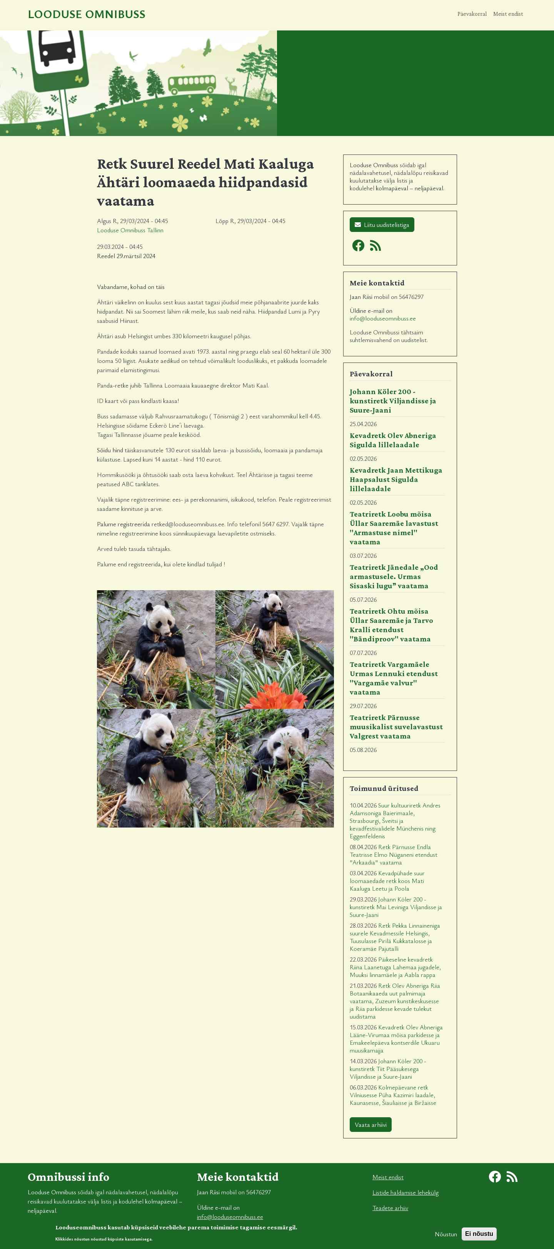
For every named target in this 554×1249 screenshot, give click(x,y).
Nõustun (446, 1237)
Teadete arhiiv (390, 1208)
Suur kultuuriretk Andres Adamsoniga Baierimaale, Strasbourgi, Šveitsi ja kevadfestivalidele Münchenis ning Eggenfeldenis (395, 820)
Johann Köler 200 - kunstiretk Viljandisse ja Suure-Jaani (393, 400)
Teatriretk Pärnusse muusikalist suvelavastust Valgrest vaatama (396, 726)
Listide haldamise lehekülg (405, 1192)
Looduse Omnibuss (86, 14)
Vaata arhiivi (371, 1124)
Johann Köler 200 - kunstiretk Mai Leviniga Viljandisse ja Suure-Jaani (396, 907)
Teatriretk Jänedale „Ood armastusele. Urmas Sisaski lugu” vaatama (394, 576)
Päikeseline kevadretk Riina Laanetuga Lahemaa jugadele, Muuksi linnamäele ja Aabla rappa (395, 967)
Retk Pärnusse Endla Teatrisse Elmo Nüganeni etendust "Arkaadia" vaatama (393, 854)
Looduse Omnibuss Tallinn (130, 230)
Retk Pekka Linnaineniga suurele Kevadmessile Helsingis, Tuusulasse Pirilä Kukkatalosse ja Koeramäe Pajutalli (395, 937)
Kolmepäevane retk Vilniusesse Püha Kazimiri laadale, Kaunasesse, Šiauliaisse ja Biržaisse (393, 1095)
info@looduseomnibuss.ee (383, 318)
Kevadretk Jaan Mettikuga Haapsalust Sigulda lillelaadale (396, 479)
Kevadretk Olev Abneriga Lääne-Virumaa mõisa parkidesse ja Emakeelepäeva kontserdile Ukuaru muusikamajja (396, 1038)
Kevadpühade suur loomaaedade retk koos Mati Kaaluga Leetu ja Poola (387, 881)
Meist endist (508, 13)
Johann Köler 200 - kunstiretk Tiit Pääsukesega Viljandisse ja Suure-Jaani (388, 1069)
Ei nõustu (479, 1237)
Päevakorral (472, 13)
